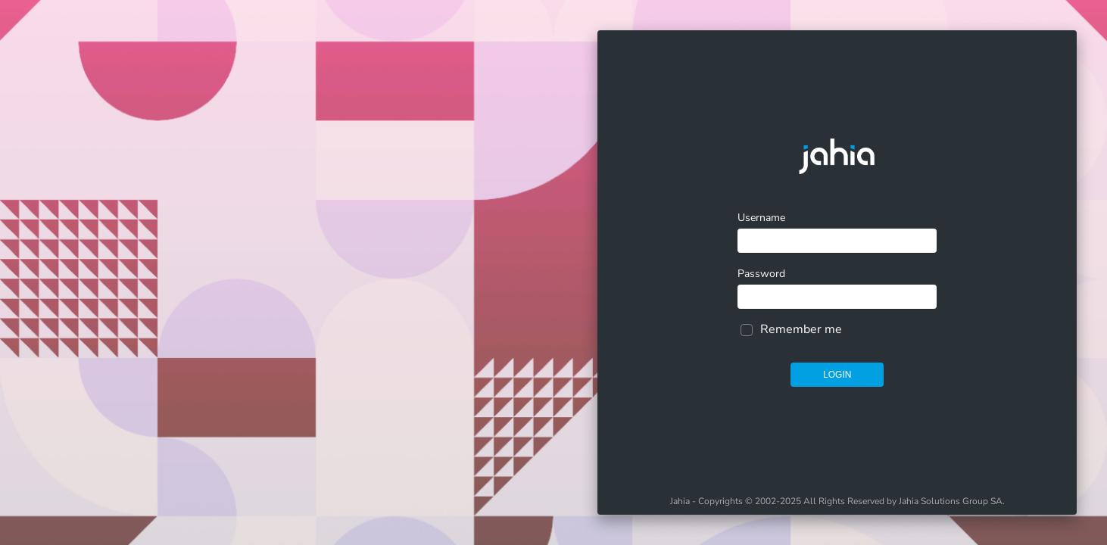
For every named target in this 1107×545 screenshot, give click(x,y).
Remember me (801, 329)
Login (837, 374)
